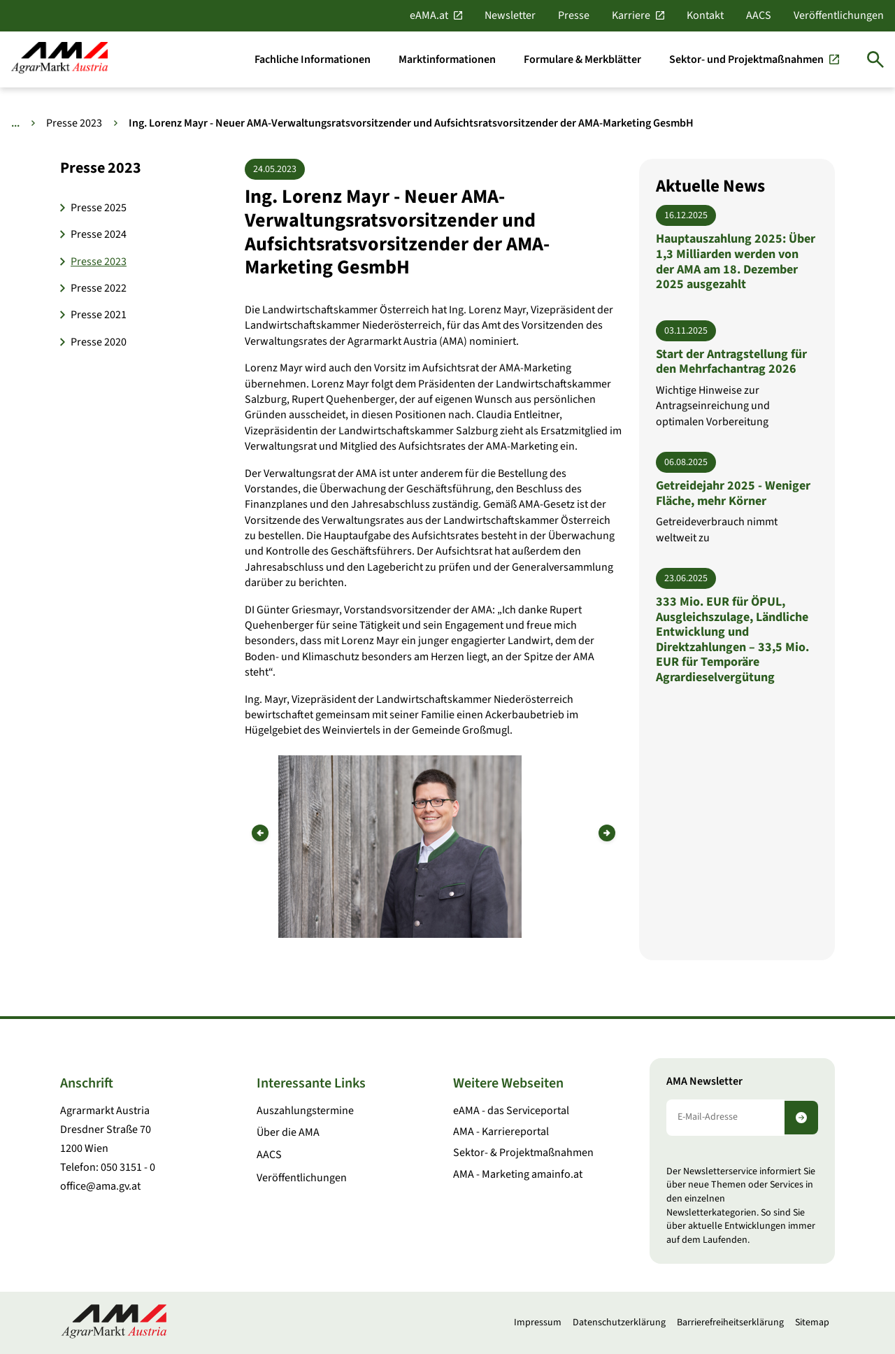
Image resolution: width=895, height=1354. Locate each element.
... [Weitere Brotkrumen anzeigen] (15, 123)
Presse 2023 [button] (100, 168)
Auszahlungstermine (305, 1110)
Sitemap (812, 1323)
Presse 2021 (99, 314)
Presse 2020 (99, 342)
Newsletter (510, 15)
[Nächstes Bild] (607, 833)
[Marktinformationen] (447, 59)
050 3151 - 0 (128, 1167)
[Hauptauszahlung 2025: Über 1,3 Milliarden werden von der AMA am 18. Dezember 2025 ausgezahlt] (737, 248)
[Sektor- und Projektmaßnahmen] (754, 59)
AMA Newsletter (704, 1081)
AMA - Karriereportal (501, 1131)
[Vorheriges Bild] (260, 833)
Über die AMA (288, 1132)
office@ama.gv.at (100, 1186)
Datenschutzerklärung (619, 1323)
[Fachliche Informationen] (313, 59)
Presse (573, 15)
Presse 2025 (99, 207)
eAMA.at (429, 15)
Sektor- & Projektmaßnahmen (523, 1152)
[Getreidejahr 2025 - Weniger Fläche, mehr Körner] (737, 499)
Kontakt (705, 15)
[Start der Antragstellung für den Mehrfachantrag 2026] (737, 374)
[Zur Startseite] (59, 59)
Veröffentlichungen (839, 15)
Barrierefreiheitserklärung (730, 1323)
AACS (758, 15)
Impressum (537, 1323)
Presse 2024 (99, 234)
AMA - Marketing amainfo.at (517, 1174)
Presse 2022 (99, 288)
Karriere (631, 15)
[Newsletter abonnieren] (801, 1117)
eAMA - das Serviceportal (511, 1110)
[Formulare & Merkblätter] (582, 59)
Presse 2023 (74, 123)
